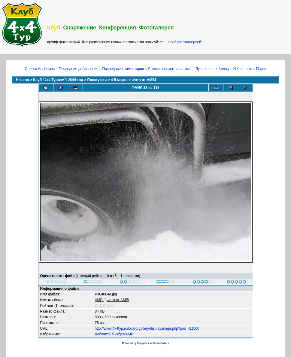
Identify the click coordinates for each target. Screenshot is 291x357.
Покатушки (97, 80)
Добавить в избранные (114, 334)
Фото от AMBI (144, 80)
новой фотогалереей (183, 42)
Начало (22, 80)
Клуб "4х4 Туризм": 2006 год (58, 80)
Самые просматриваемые (170, 69)
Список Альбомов (40, 69)
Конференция (117, 28)
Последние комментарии (123, 69)
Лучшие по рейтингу (212, 69)
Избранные (242, 69)
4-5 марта (119, 80)
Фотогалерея (156, 28)
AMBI (99, 300)
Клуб (53, 28)
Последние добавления (79, 69)
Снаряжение (79, 28)
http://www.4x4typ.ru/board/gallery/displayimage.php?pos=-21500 (147, 328)
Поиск (261, 69)
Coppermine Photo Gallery (153, 343)
